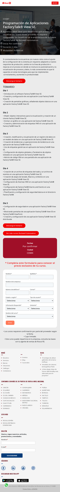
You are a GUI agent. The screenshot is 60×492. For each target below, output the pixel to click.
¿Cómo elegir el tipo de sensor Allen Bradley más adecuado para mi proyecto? (50, 372)
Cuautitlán (7, 403)
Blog (23, 360)
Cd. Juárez (6, 390)
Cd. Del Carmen (8, 395)
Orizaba (25, 408)
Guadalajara (26, 387)
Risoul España (8, 420)
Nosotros (6, 358)
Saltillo (45, 395)
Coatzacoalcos (8, 401)
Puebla (44, 387)
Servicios (6, 360)
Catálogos (6, 368)
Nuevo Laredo (27, 405)
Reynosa (45, 393)
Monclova (26, 398)
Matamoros (26, 393)
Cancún (5, 387)
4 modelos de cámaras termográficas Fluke (49, 366)
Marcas (5, 363)
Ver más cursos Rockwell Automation (21, 233)
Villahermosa (47, 408)
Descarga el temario (14, 81)
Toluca (44, 401)
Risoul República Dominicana (9, 424)
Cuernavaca (7, 406)
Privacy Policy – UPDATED (30, 489)
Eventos (25, 357)
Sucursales (25, 363)
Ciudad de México (9, 398)
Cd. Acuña (6, 393)
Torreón (45, 403)
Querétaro (46, 390)
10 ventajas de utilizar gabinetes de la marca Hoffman (49, 360)
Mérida (24, 395)
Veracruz (45, 406)
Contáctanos (7, 371)
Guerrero (25, 390)
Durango (6, 408)
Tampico (45, 398)
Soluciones (6, 366)
